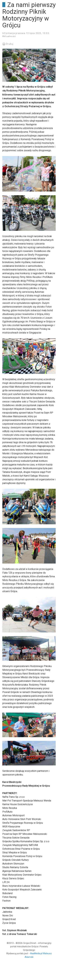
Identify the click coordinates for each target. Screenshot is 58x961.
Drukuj (7, 44)
